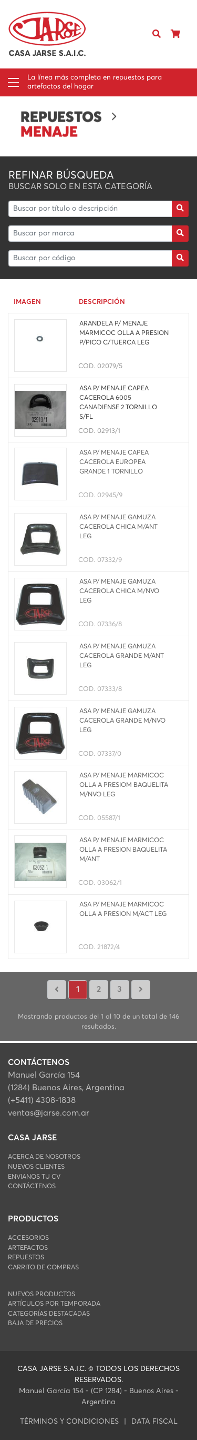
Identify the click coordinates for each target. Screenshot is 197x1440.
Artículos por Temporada (54, 1303)
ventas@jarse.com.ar (48, 1113)
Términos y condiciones (69, 1421)
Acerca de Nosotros (44, 1156)
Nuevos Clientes (36, 1166)
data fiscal (154, 1421)
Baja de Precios (35, 1323)
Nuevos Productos (41, 1294)
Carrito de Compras (43, 1267)
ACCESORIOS (28, 1238)
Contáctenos (32, 1186)
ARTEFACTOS (28, 1248)
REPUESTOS (26, 1257)
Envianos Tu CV (34, 1176)
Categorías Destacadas (49, 1313)
